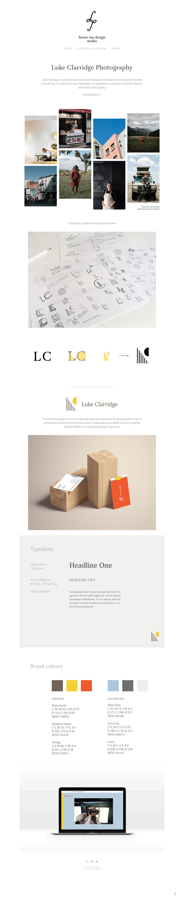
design (116, 48)
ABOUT (67, 48)
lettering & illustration (91, 48)
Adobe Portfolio (96, 869)
